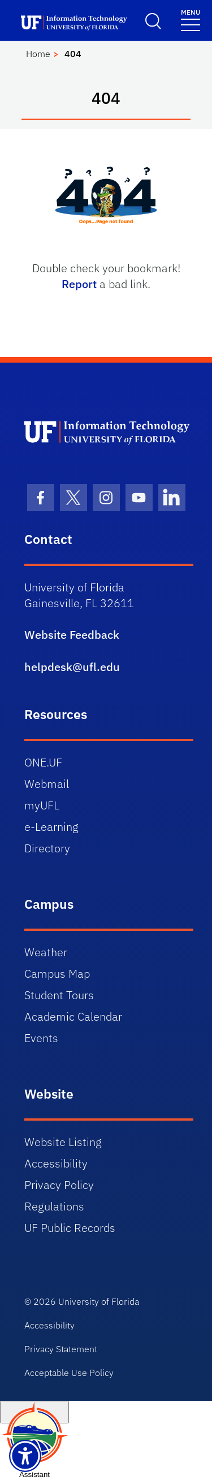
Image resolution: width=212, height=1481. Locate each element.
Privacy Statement (60, 1348)
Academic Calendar (73, 1016)
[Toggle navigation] (190, 19)
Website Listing (63, 1141)
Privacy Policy (59, 1184)
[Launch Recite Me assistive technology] (25, 1456)
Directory (47, 848)
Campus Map (57, 973)
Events (41, 1038)
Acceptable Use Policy (69, 1372)
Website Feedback (71, 634)
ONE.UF (43, 762)
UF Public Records (69, 1227)
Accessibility (56, 1163)
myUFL (41, 805)
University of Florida (98, 1301)
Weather (45, 952)
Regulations (54, 1206)
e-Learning (51, 826)
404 (72, 53)
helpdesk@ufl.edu (72, 666)
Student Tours (59, 995)
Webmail (46, 783)
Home (38, 53)
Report (79, 283)
